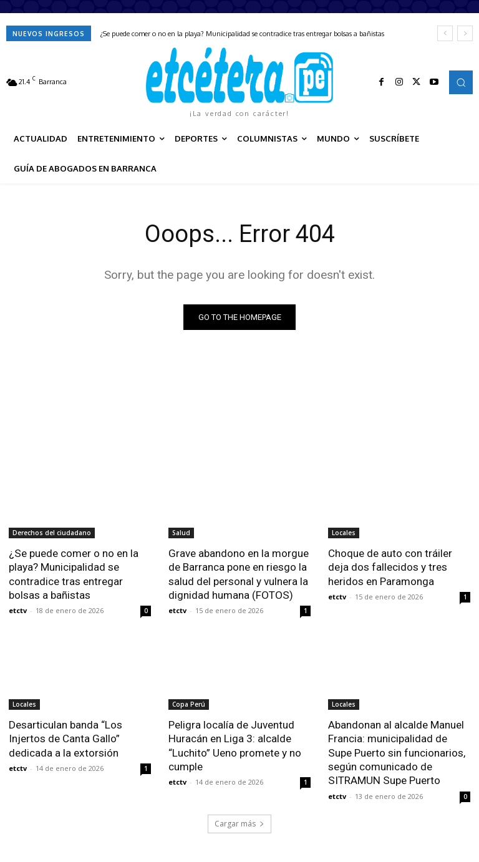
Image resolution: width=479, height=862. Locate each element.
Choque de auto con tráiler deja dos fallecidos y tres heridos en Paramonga (390, 567)
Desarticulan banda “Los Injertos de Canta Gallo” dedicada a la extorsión (65, 738)
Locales (344, 532)
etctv (18, 609)
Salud (181, 532)
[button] (461, 82)
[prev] (445, 33)
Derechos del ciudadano (51, 532)
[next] (465, 33)
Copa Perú (188, 703)
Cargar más (239, 822)
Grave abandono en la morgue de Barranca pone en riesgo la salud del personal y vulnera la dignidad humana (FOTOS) (238, 574)
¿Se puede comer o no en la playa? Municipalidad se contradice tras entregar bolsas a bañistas (242, 33)
